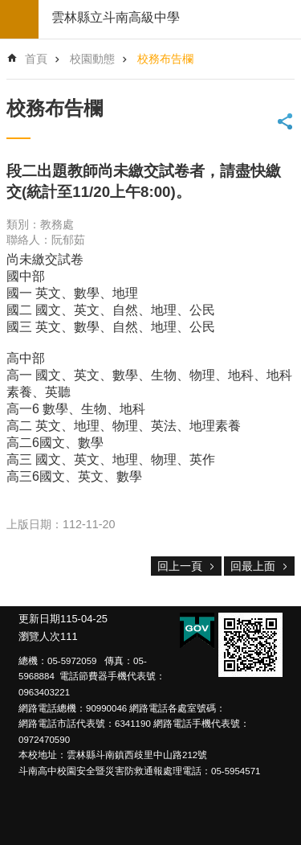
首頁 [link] (36, 58)
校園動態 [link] (92, 58)
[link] (250, 645)
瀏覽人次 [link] (39, 636)
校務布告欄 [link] (165, 58)
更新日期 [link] (39, 619)
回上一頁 (179, 566)
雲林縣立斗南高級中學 (115, 17)
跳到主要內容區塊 (8, 8)
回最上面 (252, 566)
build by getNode (19, 19)
